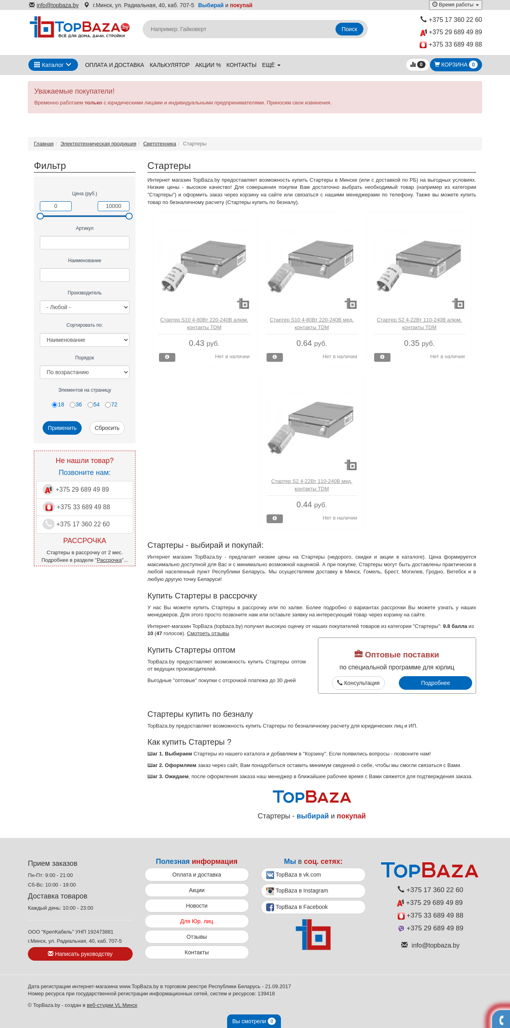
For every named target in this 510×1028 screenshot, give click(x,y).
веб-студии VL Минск (112, 1005)
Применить (62, 428)
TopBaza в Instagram (297, 891)
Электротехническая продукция (98, 144)
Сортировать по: (85, 325)
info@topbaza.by (53, 5)
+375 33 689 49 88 (451, 45)
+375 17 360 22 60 (451, 19)
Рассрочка (109, 560)
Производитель (85, 293)
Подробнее (435, 683)
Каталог (49, 64)
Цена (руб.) (84, 193)
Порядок (84, 358)
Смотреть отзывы (208, 633)
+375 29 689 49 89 (451, 32)
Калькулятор (170, 65)
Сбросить (107, 428)
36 (76, 404)
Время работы (455, 5)
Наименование (84, 260)
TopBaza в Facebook (297, 907)
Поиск (349, 29)
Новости (197, 905)
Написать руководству (80, 954)
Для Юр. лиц (196, 921)
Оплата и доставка (114, 65)
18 (58, 404)
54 (94, 404)
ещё (271, 65)
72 (111, 404)
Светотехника (159, 144)
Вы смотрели (254, 1021)
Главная (43, 144)
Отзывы (196, 937)
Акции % (208, 65)
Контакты (241, 65)
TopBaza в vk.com (293, 875)
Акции (196, 890)
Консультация (358, 683)
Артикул (85, 228)
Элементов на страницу (84, 390)
